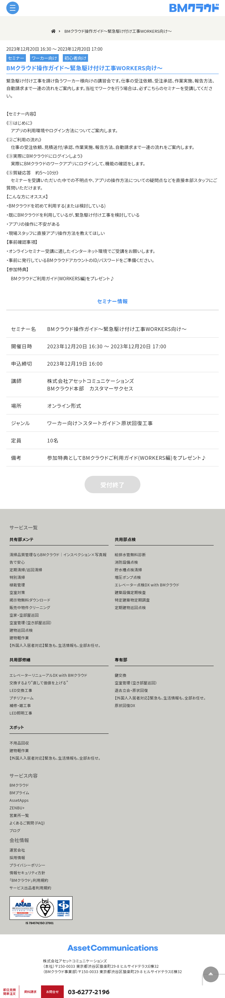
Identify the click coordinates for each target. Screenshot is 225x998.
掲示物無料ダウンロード (29, 599)
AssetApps (19, 800)
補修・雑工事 (20, 705)
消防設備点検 (126, 562)
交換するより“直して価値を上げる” (38, 682)
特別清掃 (17, 577)
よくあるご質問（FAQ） (27, 822)
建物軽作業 (19, 637)
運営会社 (17, 850)
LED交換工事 (20, 690)
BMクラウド (19, 785)
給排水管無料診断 (130, 554)
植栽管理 (17, 584)
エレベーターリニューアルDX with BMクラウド (48, 675)
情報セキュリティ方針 (27, 872)
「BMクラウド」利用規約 (28, 880)
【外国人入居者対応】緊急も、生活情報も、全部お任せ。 (54, 645)
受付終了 (112, 484)
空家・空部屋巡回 (24, 615)
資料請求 (30, 991)
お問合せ (52, 991)
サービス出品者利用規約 (30, 887)
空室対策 (17, 592)
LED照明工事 (20, 713)
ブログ (14, 830)
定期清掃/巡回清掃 (25, 569)
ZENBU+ (17, 807)
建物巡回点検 (21, 630)
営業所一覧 (19, 815)
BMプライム (19, 792)
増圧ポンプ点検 (128, 577)
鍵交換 (121, 675)
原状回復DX (125, 705)
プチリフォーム (21, 697)
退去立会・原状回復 (131, 690)
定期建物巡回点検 (130, 607)
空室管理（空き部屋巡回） (30, 622)
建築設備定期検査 (130, 592)
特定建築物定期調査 (132, 599)
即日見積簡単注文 (9, 991)
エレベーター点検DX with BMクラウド (147, 584)
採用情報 (17, 857)
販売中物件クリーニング (29, 607)
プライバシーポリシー (27, 865)
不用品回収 (19, 742)
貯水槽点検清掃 (128, 569)
